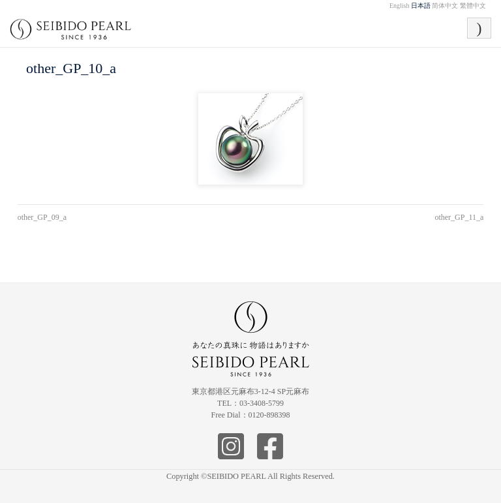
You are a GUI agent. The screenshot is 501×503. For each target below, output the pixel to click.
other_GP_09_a (42, 217)
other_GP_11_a (458, 217)
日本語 (421, 5)
